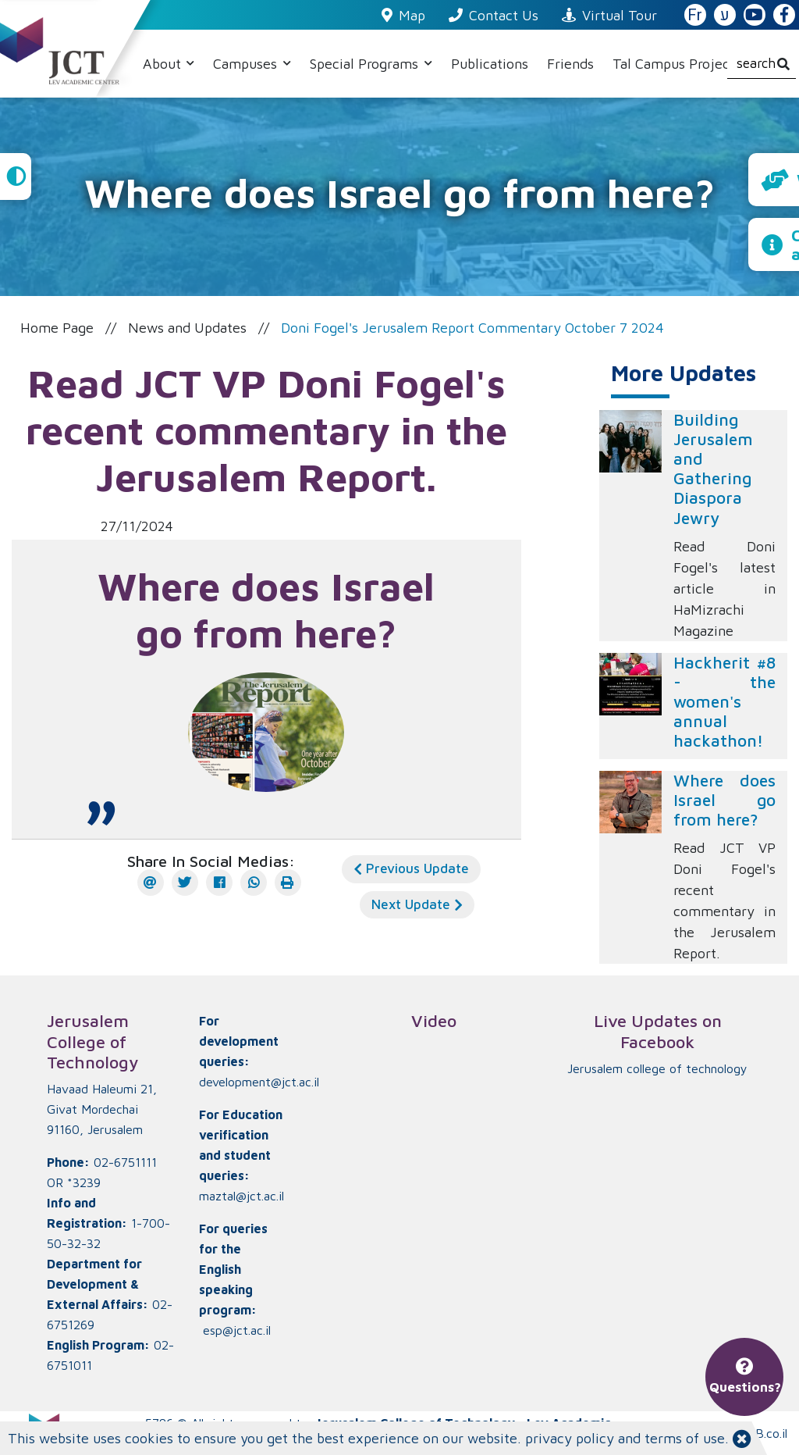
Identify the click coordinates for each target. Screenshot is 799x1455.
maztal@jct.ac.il (241, 1196)
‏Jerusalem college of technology (657, 1068)
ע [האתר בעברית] (725, 15)
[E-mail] (150, 882)
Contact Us (493, 15)
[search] (761, 64)
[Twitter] (185, 882)
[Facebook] (219, 882)
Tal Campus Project (674, 63)
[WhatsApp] (253, 882)
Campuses (247, 63)
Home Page (57, 327)
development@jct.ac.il (259, 1082)
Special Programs (366, 63)
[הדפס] (288, 882)
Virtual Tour (609, 15)
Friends (570, 63)
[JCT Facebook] (784, 15)
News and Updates (187, 327)
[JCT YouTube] (754, 15)
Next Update (417, 904)
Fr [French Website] (694, 15)
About (164, 63)
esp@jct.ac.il (237, 1330)
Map (403, 15)
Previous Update (411, 868)
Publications (489, 63)
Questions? (745, 1377)
